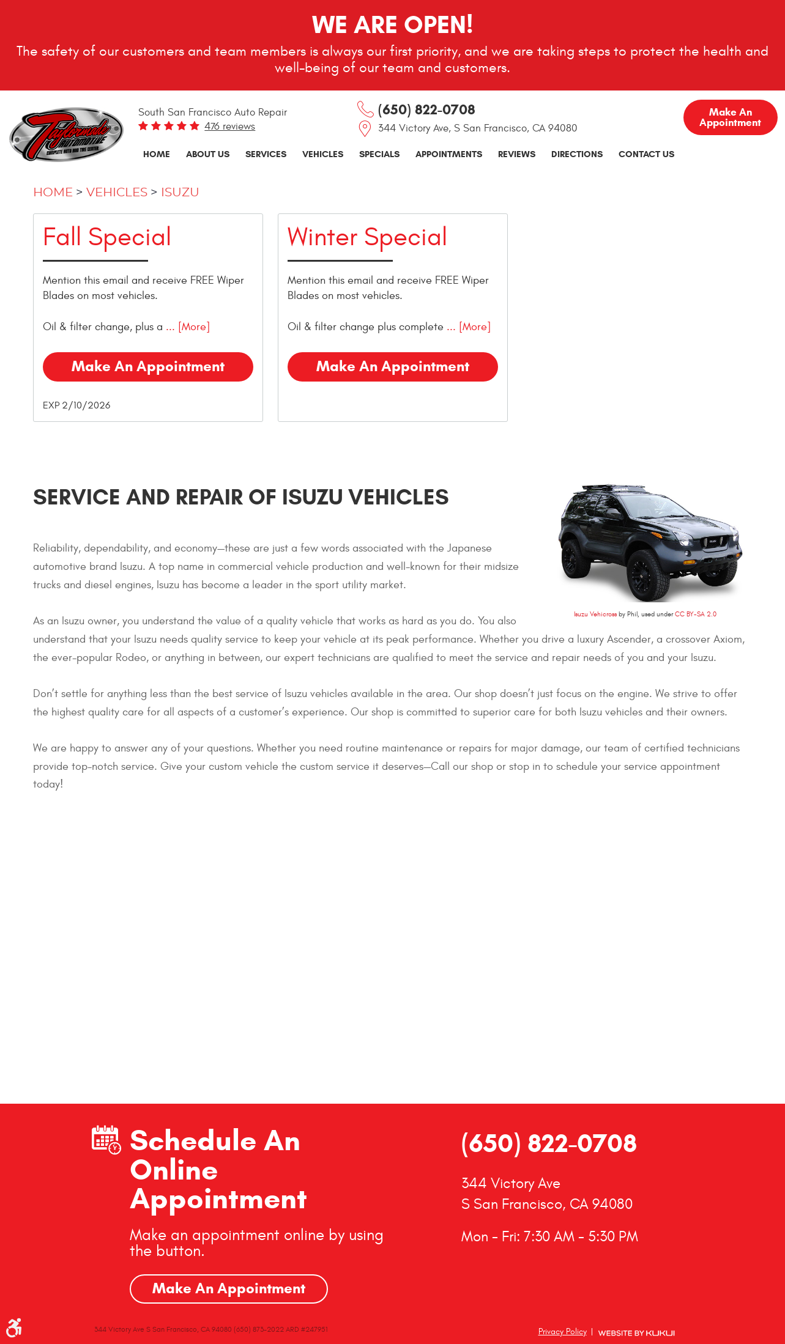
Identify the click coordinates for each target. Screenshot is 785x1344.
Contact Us (646, 154)
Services (265, 154)
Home (156, 154)
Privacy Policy (562, 1331)
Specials (379, 154)
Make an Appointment (730, 117)
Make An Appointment (228, 1288)
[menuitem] (156, 154)
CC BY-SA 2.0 (695, 614)
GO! (356, 1019)
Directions (577, 154)
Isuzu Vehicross (595, 614)
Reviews (516, 154)
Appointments (448, 154)
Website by (636, 1333)
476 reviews (229, 126)
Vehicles (322, 154)
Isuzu (180, 192)
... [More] (186, 326)
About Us (207, 154)
